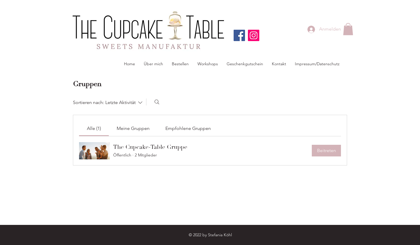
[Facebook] (239, 35)
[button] (348, 29)
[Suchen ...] (156, 101)
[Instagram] (253, 35)
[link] (94, 128)
